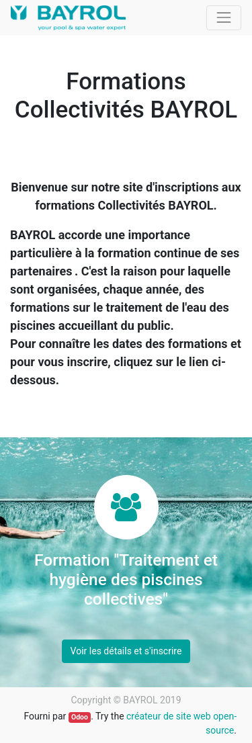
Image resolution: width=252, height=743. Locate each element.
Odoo (79, 717)
